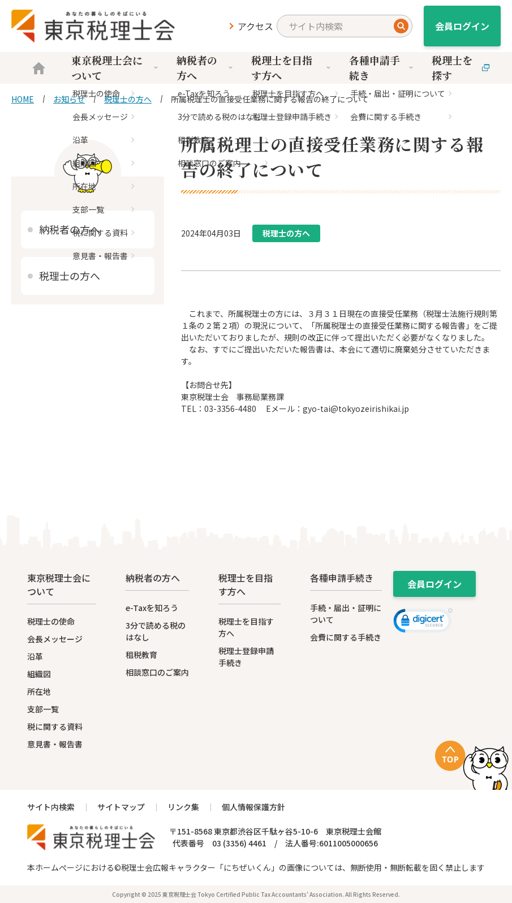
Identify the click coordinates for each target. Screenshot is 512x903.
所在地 (39, 691)
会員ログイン (462, 26)
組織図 (39, 674)
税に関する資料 (55, 726)
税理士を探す (460, 68)
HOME (22, 99)
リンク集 (183, 806)
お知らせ (69, 99)
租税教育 (141, 654)
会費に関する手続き (345, 637)
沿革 (35, 656)
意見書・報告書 (55, 744)
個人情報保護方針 (253, 806)
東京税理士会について (115, 68)
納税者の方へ (205, 68)
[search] (344, 26)
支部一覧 (43, 709)
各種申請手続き (382, 68)
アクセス (255, 26)
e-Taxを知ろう (152, 607)
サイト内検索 (51, 806)
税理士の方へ (128, 99)
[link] (423, 622)
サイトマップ (121, 806)
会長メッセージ (55, 638)
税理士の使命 (51, 621)
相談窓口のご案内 (157, 672)
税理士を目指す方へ (291, 68)
